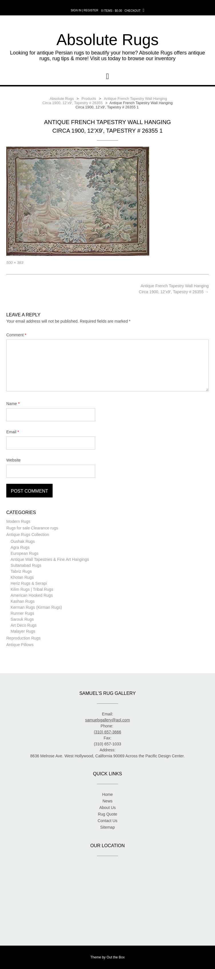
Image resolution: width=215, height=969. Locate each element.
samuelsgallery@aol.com (107, 720)
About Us (107, 807)
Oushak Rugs (23, 541)
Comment (16, 335)
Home (107, 794)
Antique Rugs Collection (27, 534)
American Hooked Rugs (32, 595)
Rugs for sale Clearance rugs (32, 528)
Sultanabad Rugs (26, 565)
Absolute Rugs (107, 39)
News (107, 801)
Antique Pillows (19, 644)
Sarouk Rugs (22, 619)
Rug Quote (107, 814)
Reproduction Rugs (23, 638)
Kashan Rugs (23, 601)
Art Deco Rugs (24, 625)
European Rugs (24, 553)
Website (13, 460)
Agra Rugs (20, 547)
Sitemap (107, 827)
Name (13, 403)
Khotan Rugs (22, 577)
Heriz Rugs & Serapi (29, 583)
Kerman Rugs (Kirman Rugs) (36, 607)
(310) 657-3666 (107, 732)
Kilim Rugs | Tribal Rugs (32, 589)
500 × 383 (14, 262)
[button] (107, 76)
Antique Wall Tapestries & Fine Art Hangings (50, 559)
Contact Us (107, 820)
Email (12, 432)
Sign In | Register (84, 10)
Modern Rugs (18, 521)
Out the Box (116, 957)
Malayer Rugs (23, 631)
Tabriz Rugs (21, 571)
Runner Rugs (22, 613)
